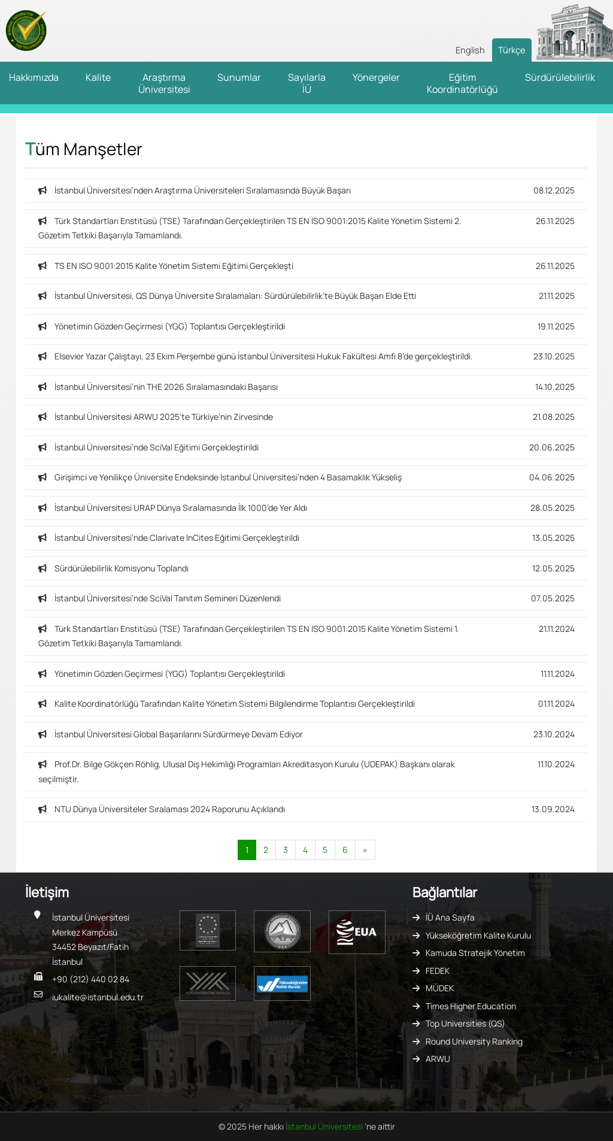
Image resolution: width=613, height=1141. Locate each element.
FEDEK (438, 970)
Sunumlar (239, 77)
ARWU (438, 1058)
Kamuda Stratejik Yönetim (475, 952)
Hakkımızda (34, 77)
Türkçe (512, 50)
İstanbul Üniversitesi (325, 1126)
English (470, 50)
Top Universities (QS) (465, 1023)
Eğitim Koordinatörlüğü (462, 83)
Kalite (98, 77)
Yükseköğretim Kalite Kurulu (478, 935)
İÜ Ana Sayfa (450, 917)
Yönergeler (376, 77)
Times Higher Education (471, 1006)
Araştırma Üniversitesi (164, 83)
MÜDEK (440, 988)
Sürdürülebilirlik (560, 77)
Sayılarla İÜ (307, 83)
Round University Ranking (474, 1041)
